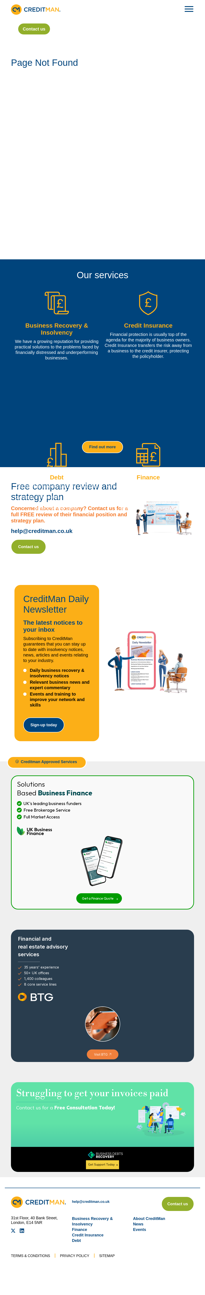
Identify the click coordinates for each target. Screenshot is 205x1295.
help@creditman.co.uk (44, 532)
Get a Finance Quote (98, 903)
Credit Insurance (89, 1244)
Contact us (28, 29)
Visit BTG (101, 1060)
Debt (77, 1249)
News (138, 1233)
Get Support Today (102, 1169)
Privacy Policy (80, 1265)
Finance (80, 1238)
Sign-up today (49, 729)
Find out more (102, 447)
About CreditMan (150, 1227)
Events (140, 1238)
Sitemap (115, 1265)
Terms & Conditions (32, 1265)
